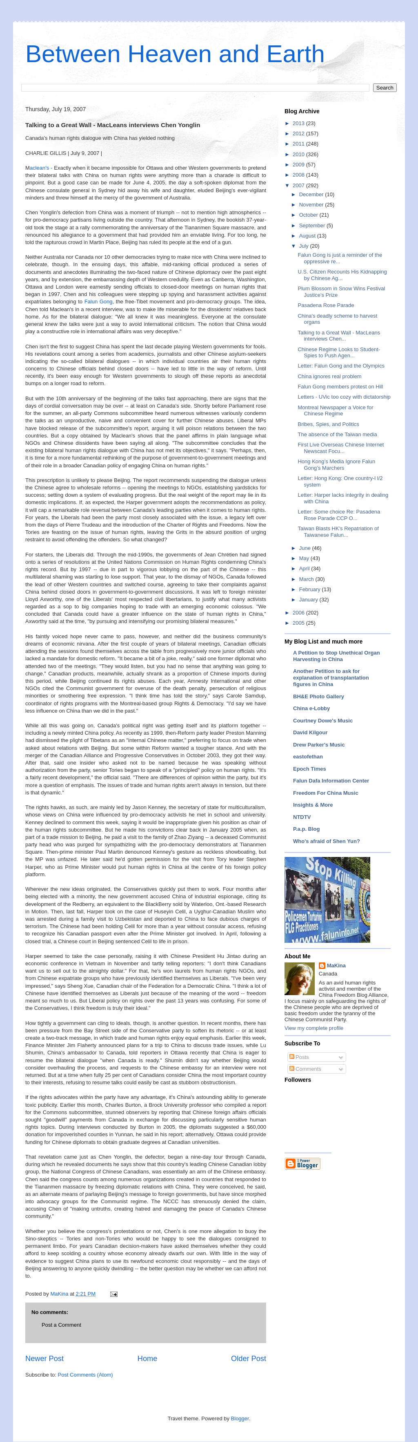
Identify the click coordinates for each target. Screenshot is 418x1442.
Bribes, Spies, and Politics (328, 424)
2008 (299, 175)
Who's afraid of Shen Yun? (326, 841)
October (309, 215)
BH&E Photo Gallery (318, 696)
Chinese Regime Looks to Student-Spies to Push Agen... (339, 352)
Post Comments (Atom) (85, 1375)
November (312, 205)
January (309, 600)
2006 (299, 613)
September (313, 225)
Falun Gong (98, 301)
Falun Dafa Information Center (331, 781)
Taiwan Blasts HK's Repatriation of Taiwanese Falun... (338, 531)
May (305, 558)
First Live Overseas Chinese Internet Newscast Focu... (341, 448)
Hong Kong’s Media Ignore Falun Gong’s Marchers (336, 464)
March (307, 579)
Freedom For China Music (325, 793)
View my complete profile (314, 1028)
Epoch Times (309, 769)
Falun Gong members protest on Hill (340, 386)
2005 (299, 623)
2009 (299, 164)
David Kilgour (310, 732)
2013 (299, 123)
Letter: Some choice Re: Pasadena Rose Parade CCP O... (339, 515)
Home (148, 1359)
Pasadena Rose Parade (326, 305)
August (308, 236)
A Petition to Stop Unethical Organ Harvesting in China (336, 656)
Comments (305, 1069)
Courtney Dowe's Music (323, 721)
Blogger (240, 1418)
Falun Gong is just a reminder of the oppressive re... (340, 258)
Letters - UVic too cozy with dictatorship (344, 397)
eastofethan (308, 757)
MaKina (336, 965)
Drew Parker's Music (319, 745)
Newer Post (44, 1359)
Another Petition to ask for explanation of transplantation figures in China (331, 677)
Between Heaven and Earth (175, 53)
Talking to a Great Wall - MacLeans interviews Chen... (339, 336)
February (310, 589)
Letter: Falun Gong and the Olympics (341, 366)
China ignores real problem (329, 376)
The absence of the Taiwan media (337, 434)
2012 (299, 133)
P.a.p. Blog (306, 829)
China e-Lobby (311, 708)
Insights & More (313, 805)
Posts (299, 1057)
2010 (299, 154)
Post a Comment (61, 1325)
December (312, 194)
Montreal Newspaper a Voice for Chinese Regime (335, 410)
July (304, 246)
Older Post (248, 1359)
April (305, 568)
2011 (299, 144)
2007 (299, 185)
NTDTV (302, 817)
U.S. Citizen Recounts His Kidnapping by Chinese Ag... (342, 275)
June (305, 548)
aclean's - (42, 168)
